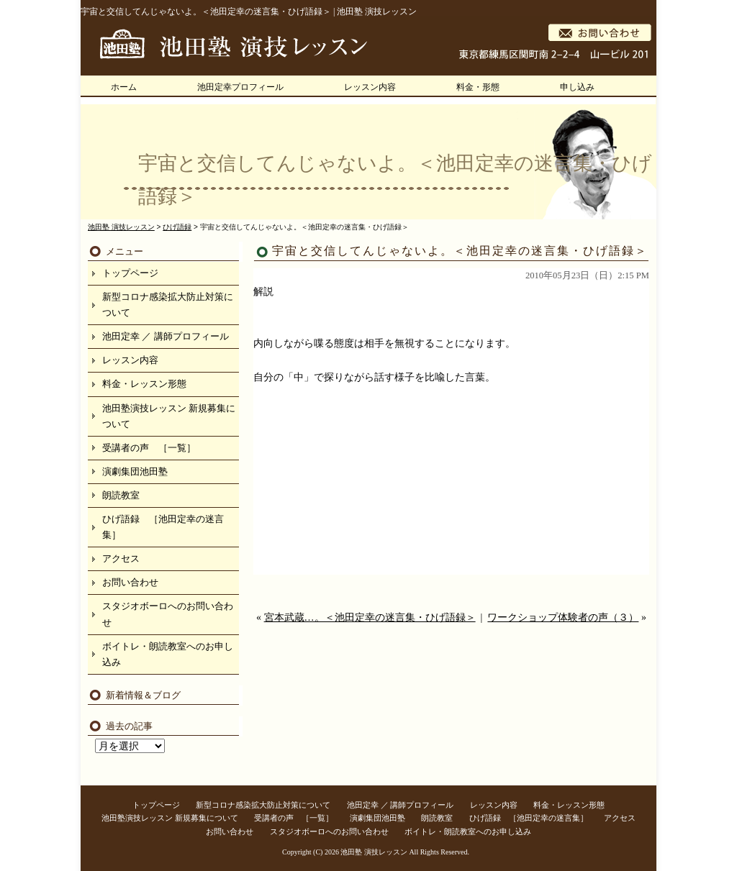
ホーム (124, 87)
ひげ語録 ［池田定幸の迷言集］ (163, 527)
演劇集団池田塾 (135, 471)
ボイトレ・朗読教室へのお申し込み (167, 654)
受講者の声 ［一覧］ (149, 447)
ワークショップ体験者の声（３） (562, 617)
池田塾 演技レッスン (373, 852)
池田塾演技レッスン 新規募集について (168, 416)
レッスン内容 (370, 87)
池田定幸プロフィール (240, 87)
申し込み (577, 87)
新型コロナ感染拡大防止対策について (167, 304)
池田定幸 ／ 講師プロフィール (165, 336)
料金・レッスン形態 (144, 383)
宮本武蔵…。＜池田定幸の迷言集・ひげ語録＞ (370, 617)
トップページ (130, 273)
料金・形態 (477, 87)
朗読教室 (121, 495)
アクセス (121, 558)
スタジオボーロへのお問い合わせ (167, 614)
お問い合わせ (130, 582)
